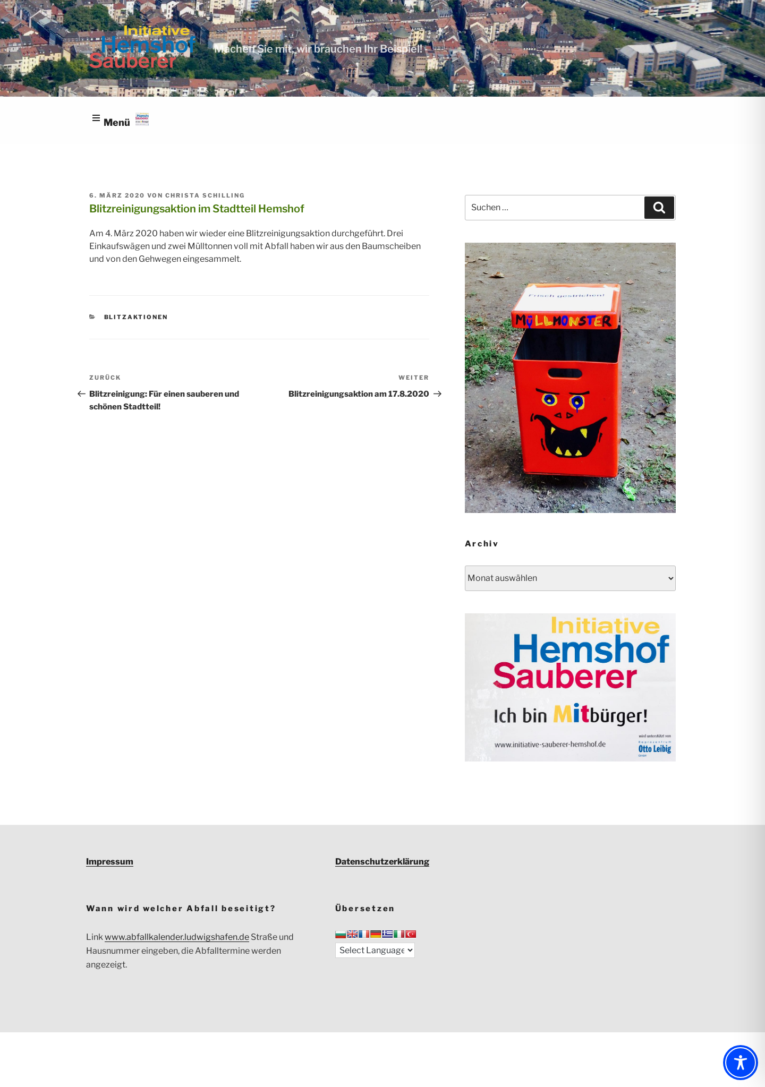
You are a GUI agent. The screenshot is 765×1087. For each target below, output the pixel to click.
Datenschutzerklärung (382, 862)
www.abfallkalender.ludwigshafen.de (177, 937)
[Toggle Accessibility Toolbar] (740, 1062)
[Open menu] (119, 121)
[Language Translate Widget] (375, 950)
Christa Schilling (205, 195)
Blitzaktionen (136, 317)
